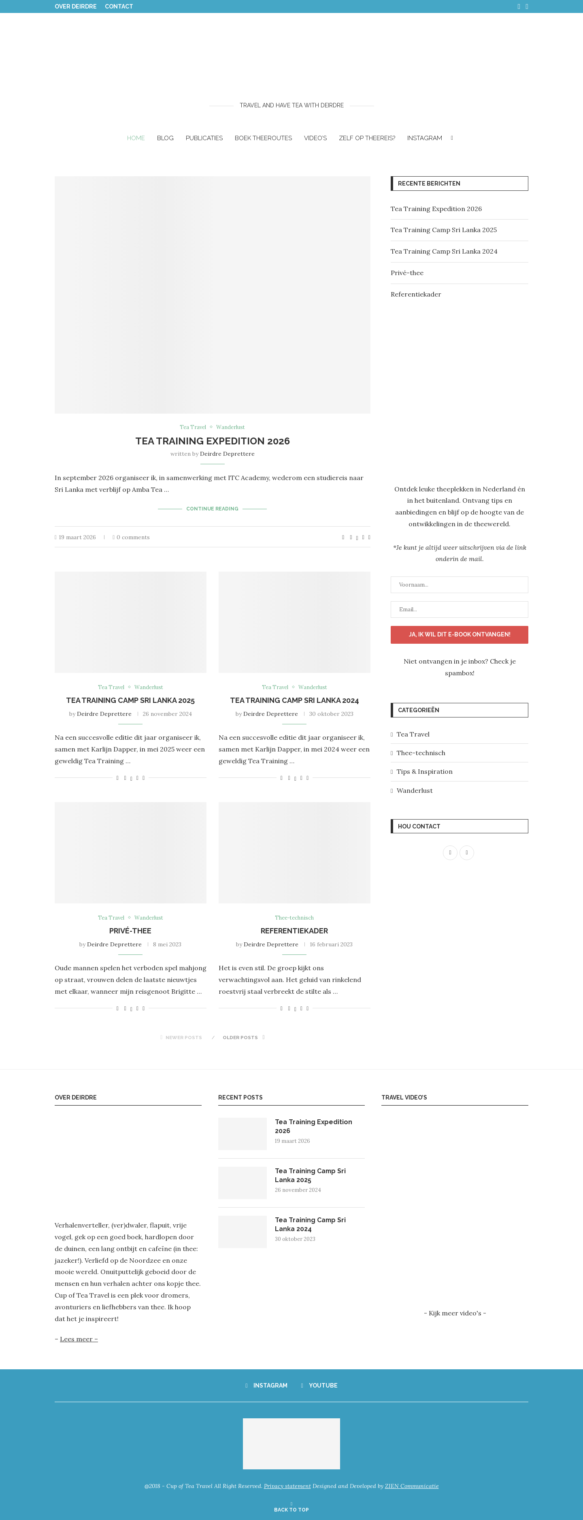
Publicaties (204, 138)
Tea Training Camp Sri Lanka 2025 (130, 700)
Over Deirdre (76, 6)
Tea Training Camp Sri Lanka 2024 (294, 700)
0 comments (131, 537)
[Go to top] (291, 1509)
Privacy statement (287, 1486)
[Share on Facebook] (351, 537)
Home (136, 138)
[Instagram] (519, 6)
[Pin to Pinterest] (363, 537)
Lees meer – (79, 1339)
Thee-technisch (421, 752)
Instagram (424, 138)
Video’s (315, 138)
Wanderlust (415, 790)
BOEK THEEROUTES (263, 138)
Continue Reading (212, 509)
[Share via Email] (369, 537)
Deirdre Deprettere (227, 453)
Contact (119, 6)
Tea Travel (413, 734)
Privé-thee (130, 931)
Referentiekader (294, 931)
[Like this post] (343, 537)
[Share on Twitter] (357, 537)
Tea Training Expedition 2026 (212, 441)
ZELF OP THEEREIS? (367, 138)
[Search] (452, 138)
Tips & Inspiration (425, 771)
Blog (165, 138)
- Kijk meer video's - (455, 1313)
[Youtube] (527, 6)
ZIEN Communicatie (412, 1486)
